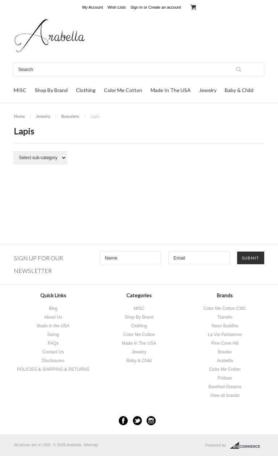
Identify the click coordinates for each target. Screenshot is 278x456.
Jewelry (207, 90)
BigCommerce (247, 445)
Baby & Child (239, 90)
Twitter (137, 420)
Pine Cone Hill (225, 343)
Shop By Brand (51, 90)
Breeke (225, 352)
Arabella (225, 360)
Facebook (123, 420)
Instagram (151, 420)
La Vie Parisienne (225, 334)
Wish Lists (117, 7)
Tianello (224, 317)
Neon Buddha (224, 325)
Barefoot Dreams (224, 386)
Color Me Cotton (123, 90)
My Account (92, 7)
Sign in (136, 7)
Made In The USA (171, 90)
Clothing (86, 90)
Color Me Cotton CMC (224, 308)
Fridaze (225, 378)
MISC (20, 90)
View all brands (224, 395)
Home (19, 116)
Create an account (164, 7)
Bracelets (70, 116)
